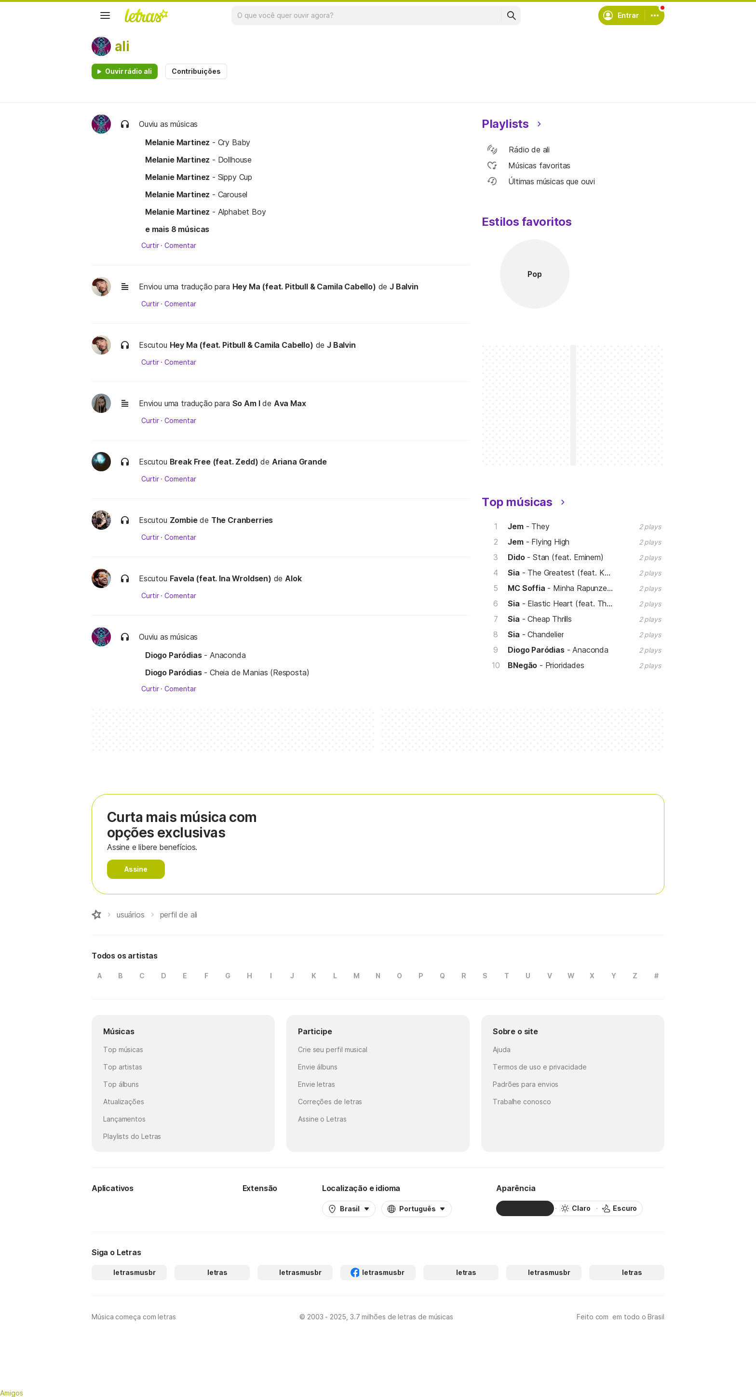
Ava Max (290, 403)
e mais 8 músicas (177, 229)
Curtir (150, 245)
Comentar (180, 245)
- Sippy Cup (198, 177)
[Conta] (654, 15)
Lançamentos (124, 1119)
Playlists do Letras (132, 1136)
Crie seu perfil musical (332, 1049)
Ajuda (502, 1049)
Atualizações (123, 1101)
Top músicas (123, 1049)
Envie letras (316, 1084)
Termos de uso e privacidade (540, 1067)
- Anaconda (195, 655)
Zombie (184, 520)
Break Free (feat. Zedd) (214, 461)
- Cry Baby (197, 142)
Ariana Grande (299, 461)
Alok (293, 578)
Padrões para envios (525, 1084)
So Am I (246, 403)
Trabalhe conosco (522, 1101)
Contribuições (196, 71)
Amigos (11, 1393)
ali (122, 46)
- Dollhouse (198, 159)
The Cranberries (242, 520)
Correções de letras (330, 1101)
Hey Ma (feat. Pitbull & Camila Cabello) (304, 286)
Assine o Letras (322, 1119)
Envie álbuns (318, 1067)
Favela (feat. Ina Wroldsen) (220, 578)
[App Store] (174, 1208)
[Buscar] (511, 15)
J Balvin (404, 286)
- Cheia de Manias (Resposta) (227, 672)
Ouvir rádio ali (128, 71)
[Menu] (105, 15)
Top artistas (122, 1067)
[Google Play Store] (118, 1208)
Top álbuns (121, 1084)
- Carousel (196, 194)
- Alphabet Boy (205, 212)
